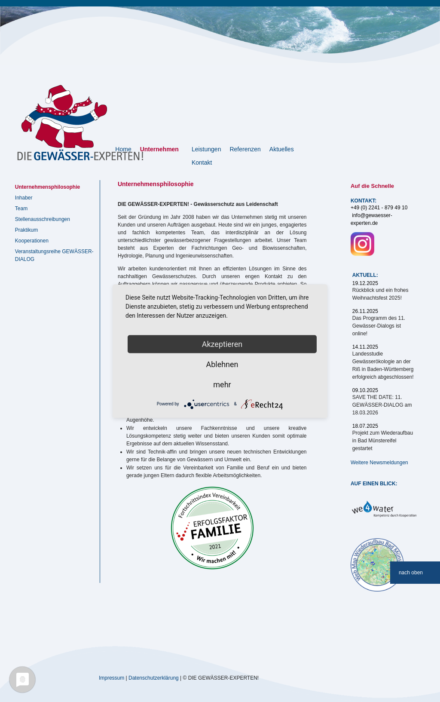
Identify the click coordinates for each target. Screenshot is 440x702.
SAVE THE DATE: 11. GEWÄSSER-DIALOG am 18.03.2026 (382, 405)
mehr (222, 384)
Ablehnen (222, 363)
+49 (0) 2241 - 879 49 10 (379, 208)
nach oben (411, 573)
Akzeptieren (222, 343)
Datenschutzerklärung (153, 677)
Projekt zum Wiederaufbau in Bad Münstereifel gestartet (382, 440)
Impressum (111, 677)
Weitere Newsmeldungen (379, 463)
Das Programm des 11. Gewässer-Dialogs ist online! (378, 326)
